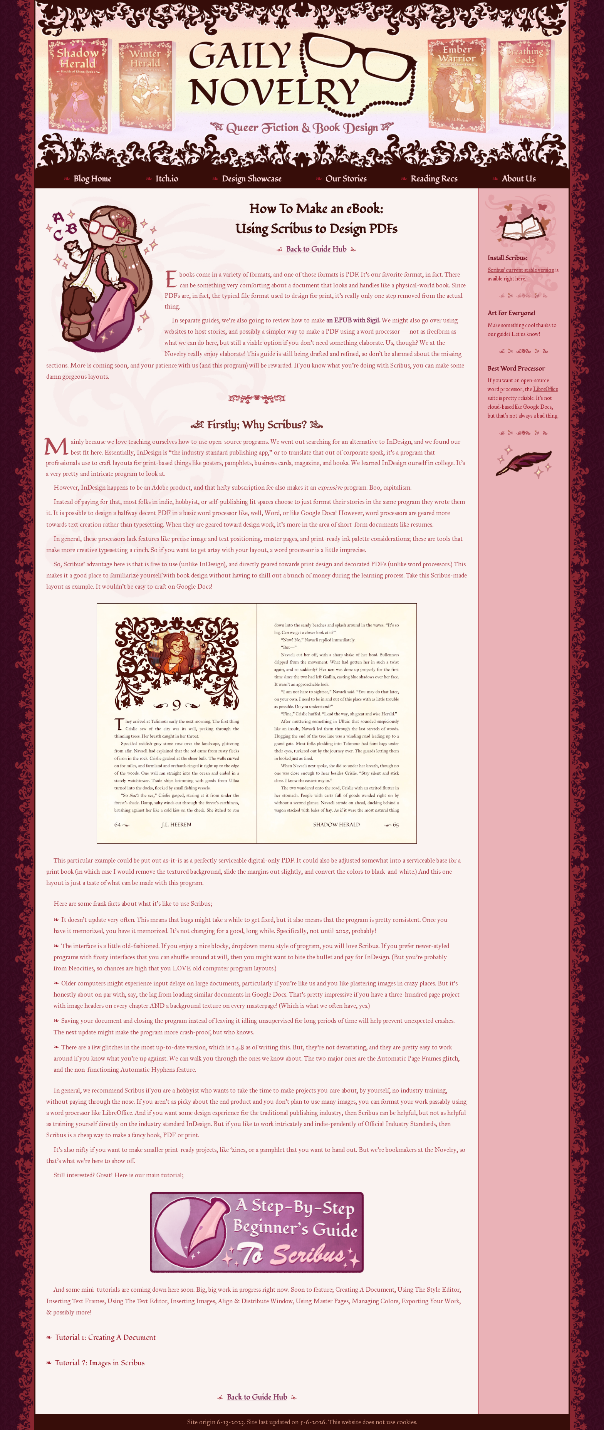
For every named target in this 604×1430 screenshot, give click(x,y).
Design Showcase (252, 179)
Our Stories (346, 179)
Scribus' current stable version (521, 270)
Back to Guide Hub (316, 249)
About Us (519, 179)
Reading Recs (434, 179)
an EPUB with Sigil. (353, 320)
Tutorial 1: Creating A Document (105, 1338)
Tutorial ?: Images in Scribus (100, 1363)
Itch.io (167, 179)
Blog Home (92, 179)
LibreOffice (545, 389)
